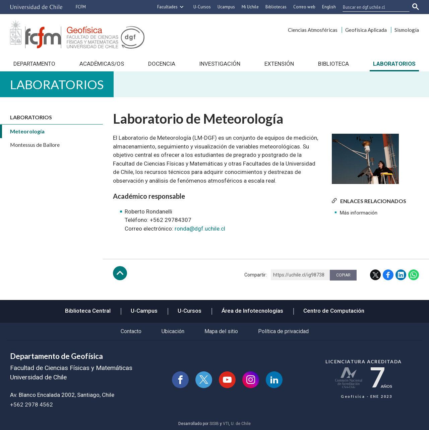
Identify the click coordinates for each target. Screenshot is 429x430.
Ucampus (226, 7)
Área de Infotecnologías (252, 310)
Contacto (131, 331)
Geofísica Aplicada (366, 30)
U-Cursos (202, 7)
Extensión (279, 63)
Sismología (406, 30)
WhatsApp (413, 274)
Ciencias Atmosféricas (313, 30)
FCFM (81, 7)
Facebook (388, 274)
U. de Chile (241, 423)
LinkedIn (401, 275)
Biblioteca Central (88, 310)
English (329, 7)
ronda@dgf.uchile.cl (200, 228)
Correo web (304, 7)
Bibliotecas (276, 7)
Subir (120, 273)
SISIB (214, 423)
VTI (226, 423)
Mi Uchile (250, 7)
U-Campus (144, 310)
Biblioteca (333, 63)
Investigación (219, 63)
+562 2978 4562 (31, 404)
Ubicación (173, 331)
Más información (358, 213)
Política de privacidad (283, 331)
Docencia (161, 63)
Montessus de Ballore (35, 144)
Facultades (167, 7)
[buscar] (372, 7)
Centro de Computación (333, 310)
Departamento (34, 63)
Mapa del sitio (221, 331)
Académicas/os (101, 63)
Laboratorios (394, 63)
